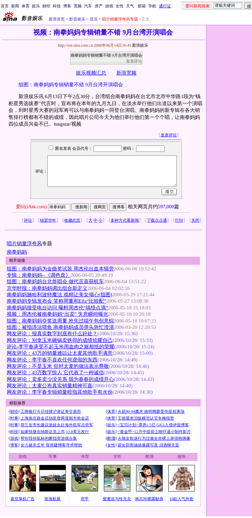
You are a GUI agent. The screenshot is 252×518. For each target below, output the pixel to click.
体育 (26, 6)
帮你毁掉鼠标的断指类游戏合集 (48, 438)
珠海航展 (52, 499)
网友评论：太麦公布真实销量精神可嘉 (49, 385)
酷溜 (111, 438)
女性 (120, 6)
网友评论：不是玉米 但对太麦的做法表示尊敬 (58, 366)
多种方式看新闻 (125, 220)
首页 (5, 6)
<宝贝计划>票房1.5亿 (137, 425)
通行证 (165, 6)
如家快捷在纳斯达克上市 (42, 431)
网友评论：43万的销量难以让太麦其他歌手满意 (60, 353)
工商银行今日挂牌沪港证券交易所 (50, 411)
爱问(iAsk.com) (31, 206)
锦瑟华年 (48, 220)
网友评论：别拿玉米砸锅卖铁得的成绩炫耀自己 (60, 340)
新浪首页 (57, 19)
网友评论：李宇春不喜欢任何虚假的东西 (52, 359)
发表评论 (134, 61)
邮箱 (142, 6)
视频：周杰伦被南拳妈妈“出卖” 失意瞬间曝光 (57, 314)
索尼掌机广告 (22, 499)
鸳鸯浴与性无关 (117, 499)
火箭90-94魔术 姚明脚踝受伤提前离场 (151, 411)
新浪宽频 (126, 73)
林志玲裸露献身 (149, 499)
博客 (67, 6)
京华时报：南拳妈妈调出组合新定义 (47, 288)
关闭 (195, 220)
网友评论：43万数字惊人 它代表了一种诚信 (55, 372)
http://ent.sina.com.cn (76, 45)
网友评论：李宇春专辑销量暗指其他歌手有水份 (60, 392)
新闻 (15, 6)
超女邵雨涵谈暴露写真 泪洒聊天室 (148, 445)
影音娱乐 (77, 19)
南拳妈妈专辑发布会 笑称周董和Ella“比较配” (56, 301)
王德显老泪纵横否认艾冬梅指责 (146, 418)
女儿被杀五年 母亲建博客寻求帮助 (51, 445)
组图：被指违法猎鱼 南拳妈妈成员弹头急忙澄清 (60, 327)
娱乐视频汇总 (91, 73)
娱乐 (36, 6)
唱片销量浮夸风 (24, 243)
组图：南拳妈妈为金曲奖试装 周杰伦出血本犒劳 (60, 268)
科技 (57, 6)
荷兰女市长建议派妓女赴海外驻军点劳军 (56, 425)
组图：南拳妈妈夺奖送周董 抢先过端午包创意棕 (60, 320)
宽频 (78, 6)
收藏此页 (72, 220)
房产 (99, 6)
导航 (152, 6)
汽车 (88, 6)
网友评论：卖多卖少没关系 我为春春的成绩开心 (60, 379)
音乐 (93, 19)
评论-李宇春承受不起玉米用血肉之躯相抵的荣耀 (60, 346)
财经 (46, 6)
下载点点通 (157, 220)
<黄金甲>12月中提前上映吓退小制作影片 (154, 431)
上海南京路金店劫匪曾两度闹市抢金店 (54, 418)
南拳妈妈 (17, 252)
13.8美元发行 (77, 431)
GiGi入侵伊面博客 (173, 425)
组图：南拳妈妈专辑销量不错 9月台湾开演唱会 (70, 84)
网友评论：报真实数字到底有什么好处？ (52, 333)
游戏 (109, 6)
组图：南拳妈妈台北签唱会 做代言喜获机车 (55, 281)
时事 (14, 418)
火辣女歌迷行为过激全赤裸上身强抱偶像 (154, 438)
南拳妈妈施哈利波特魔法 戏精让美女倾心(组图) (59, 294)
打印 (179, 220)
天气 (130, 6)
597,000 (166, 206)
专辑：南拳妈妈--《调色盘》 (39, 275)
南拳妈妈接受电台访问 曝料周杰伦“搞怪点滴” (57, 307)
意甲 (85, 499)
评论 (28, 220)
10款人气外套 (181, 499)
